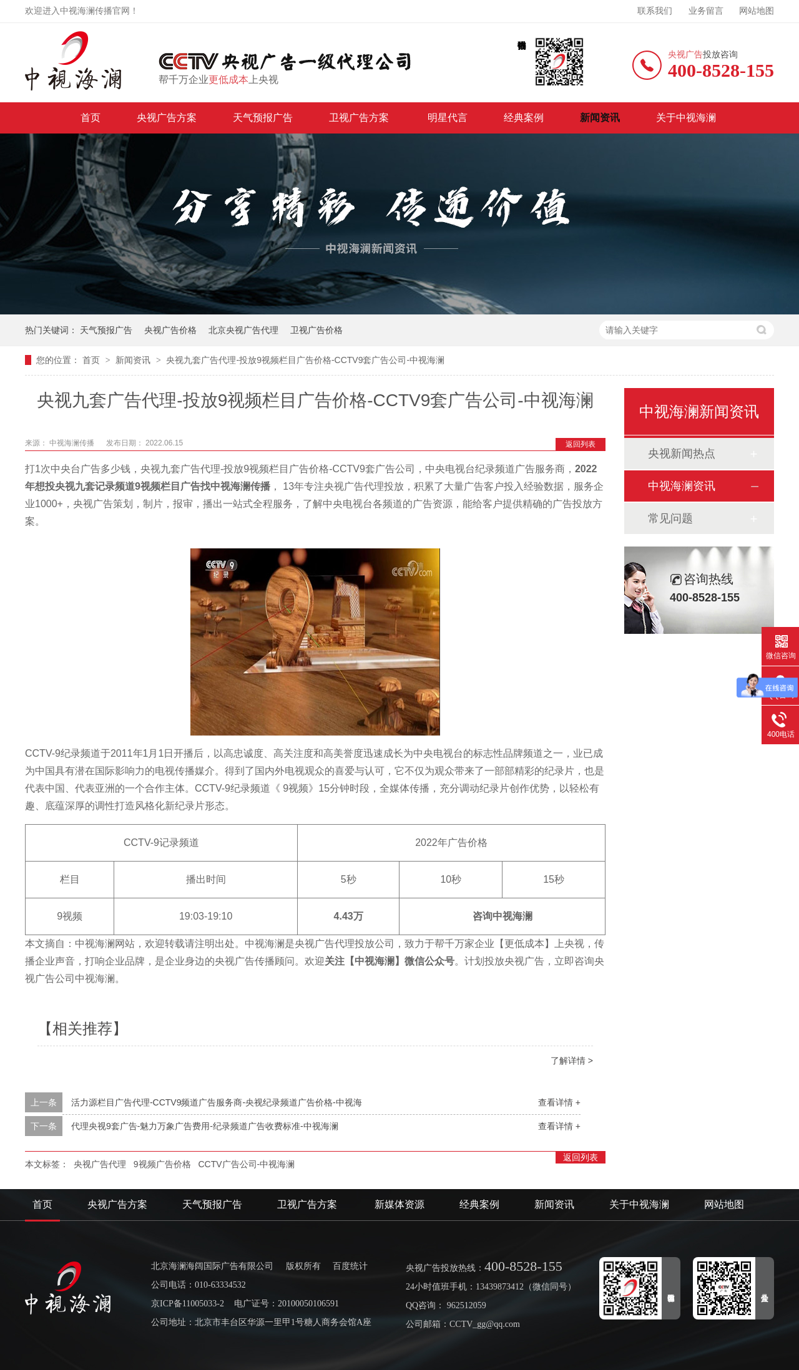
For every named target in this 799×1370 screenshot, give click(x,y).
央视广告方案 (167, 117)
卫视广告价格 (316, 330)
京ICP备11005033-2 (187, 1303)
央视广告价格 (170, 330)
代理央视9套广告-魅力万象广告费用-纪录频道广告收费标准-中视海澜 (204, 1126)
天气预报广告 (263, 117)
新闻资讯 (600, 117)
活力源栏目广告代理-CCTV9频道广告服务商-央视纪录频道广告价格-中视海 (216, 1102)
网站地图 (756, 11)
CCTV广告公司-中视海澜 (246, 1164)
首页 (90, 117)
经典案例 (524, 117)
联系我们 (654, 11)
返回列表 (581, 444)
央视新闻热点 (681, 453)
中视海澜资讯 (681, 486)
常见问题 (670, 518)
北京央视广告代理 (243, 330)
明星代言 (448, 117)
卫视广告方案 (360, 117)
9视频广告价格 (162, 1164)
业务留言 (706, 11)
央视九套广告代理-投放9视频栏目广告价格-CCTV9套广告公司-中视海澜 (305, 360)
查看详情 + (559, 1102)
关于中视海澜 (686, 117)
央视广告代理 (100, 1164)
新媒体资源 (399, 1204)
